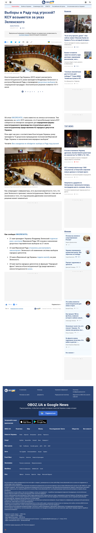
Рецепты (21, 457)
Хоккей (35, 440)
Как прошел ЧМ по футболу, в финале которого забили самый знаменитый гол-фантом (74, 316)
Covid (41, 468)
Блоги (63, 429)
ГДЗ (20, 446)
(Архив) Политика (14, 26)
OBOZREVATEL (17, 118)
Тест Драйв (22, 451)
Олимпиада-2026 (38, 6)
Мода (39, 474)
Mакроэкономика (37, 463)
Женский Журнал (47, 474)
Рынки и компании (24, 463)
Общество (75, 429)
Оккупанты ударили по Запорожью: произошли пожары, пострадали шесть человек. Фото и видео (77, 185)
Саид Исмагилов (70, 257)
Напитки (28, 457)
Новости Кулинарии (38, 457)
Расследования (54, 429)
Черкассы (46, 434)
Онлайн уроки (34, 446)
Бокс (39, 440)
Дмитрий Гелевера (70, 267)
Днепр (39, 434)
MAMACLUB (35, 468)
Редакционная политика (16, 308)
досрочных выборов (46, 82)
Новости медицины (24, 468)
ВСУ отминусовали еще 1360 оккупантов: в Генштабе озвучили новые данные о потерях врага (77, 170)
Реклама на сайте (24, 394)
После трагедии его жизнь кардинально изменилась (76, 43)
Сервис (45, 451)
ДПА (41, 446)
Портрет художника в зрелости (73, 263)
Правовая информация (61, 389)
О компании (22, 389)
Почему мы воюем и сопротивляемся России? (73, 238)
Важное (67, 11)
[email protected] (25, 520)
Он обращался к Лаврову (72, 81)
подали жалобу (43, 257)
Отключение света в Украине (75, 6)
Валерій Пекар (69, 308)
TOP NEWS (68, 126)
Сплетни (27, 474)
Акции (40, 451)
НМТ (49, 446)
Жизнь (40, 429)
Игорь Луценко (70, 333)
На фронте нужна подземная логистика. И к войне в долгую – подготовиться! (75, 340)
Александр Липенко (71, 320)
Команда (39, 389)
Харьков (26, 434)
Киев (20, 434)
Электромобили (31, 451)
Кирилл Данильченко (71, 242)
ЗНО (45, 446)
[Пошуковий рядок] (89, 2)
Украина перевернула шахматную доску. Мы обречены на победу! (73, 252)
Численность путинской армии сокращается (77, 174)
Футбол (21, 440)
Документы (40, 394)
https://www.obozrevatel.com (64, 482)
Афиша (21, 474)
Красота (33, 474)
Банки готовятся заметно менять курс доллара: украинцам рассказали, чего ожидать (72, 56)
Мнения (67, 231)
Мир (28, 429)
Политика (19, 429)
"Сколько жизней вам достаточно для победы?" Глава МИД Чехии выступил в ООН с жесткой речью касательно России (73, 75)
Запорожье (33, 434)
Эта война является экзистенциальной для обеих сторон (73, 304)
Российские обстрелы (58, 6)
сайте (18, 120)
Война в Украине (26, 6)
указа (30, 269)
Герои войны (15, 6)
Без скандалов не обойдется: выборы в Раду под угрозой (35, 144)
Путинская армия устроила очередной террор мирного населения (75, 158)
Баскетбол (28, 440)
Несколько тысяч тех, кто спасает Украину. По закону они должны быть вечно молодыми (74, 328)
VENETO (47, 6)
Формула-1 (45, 440)
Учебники (26, 446)
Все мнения (69, 353)
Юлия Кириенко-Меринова (72, 344)
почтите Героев (24, 35)
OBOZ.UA (84, 485)
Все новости (87, 429)
